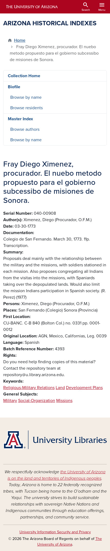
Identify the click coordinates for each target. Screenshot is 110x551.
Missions (64, 400)
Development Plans (84, 387)
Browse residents (26, 108)
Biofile (14, 87)
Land (60, 387)
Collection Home (24, 76)
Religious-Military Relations (29, 387)
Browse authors (24, 129)
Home (19, 40)
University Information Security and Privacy (55, 532)
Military (10, 400)
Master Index (20, 119)
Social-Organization (36, 400)
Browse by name (26, 97)
